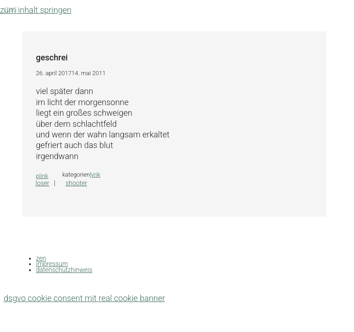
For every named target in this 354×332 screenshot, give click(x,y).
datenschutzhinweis (64, 269)
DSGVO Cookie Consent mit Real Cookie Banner (84, 298)
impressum (52, 263)
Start (10, 8)
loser (42, 183)
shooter (76, 183)
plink (42, 175)
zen (41, 258)
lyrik (95, 174)
